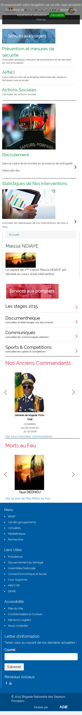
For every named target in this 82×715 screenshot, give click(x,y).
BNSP (12, 516)
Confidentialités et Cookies (25, 614)
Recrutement (15, 154)
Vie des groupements (22, 522)
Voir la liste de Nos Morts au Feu (27, 498)
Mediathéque (16, 533)
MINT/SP (14, 585)
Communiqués (42, 334)
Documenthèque (42, 319)
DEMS (12, 591)
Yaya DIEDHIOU (30, 492)
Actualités (14, 528)
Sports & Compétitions (42, 349)
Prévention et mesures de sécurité (36, 55)
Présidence (15, 556)
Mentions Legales (19, 620)
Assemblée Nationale (22, 568)
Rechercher (16, 539)
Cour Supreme (17, 579)
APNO (36, 76)
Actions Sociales (36, 91)
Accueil (14, 234)
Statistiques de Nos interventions (34, 183)
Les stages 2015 (21, 306)
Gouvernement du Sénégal (25, 562)
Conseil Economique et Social (27, 574)
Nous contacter (18, 625)
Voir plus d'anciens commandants (28, 436)
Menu (41, 19)
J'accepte (57, 15)
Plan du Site (15, 608)
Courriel (10, 650)
